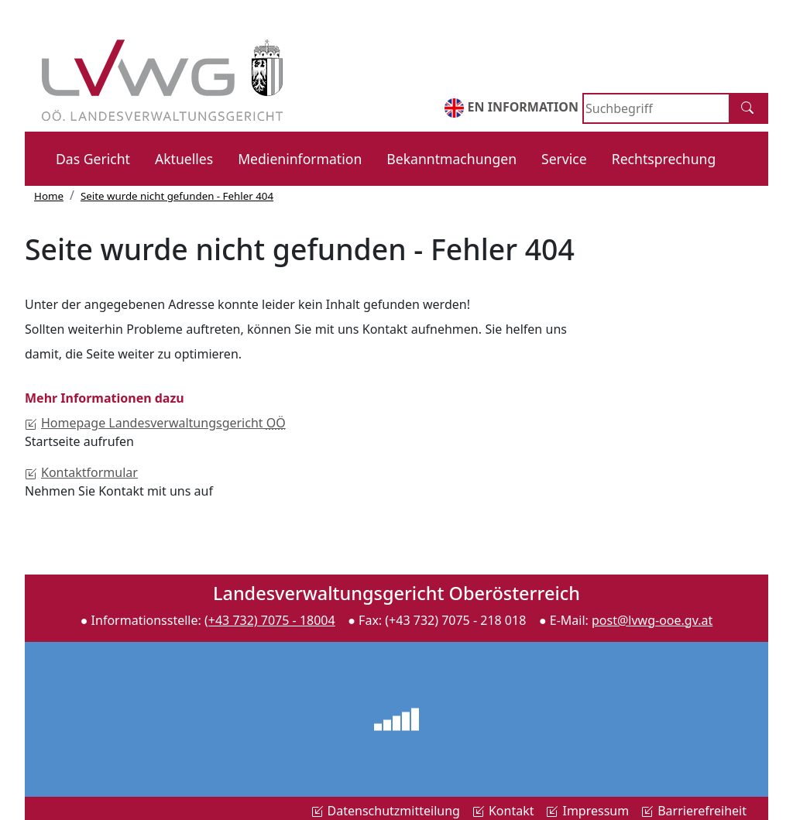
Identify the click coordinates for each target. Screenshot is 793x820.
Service (564, 158)
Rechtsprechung (664, 158)
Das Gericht (93, 158)
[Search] (656, 108)
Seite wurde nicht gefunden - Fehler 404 (177, 196)
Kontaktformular (81, 472)
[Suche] (749, 108)
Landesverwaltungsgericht (155, 422)
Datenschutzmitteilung (385, 810)
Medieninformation (300, 158)
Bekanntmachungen (451, 158)
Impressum (587, 810)
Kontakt (503, 810)
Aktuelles (184, 158)
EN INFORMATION (511, 108)
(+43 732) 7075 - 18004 (269, 620)
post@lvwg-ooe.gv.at (652, 620)
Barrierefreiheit (694, 810)
